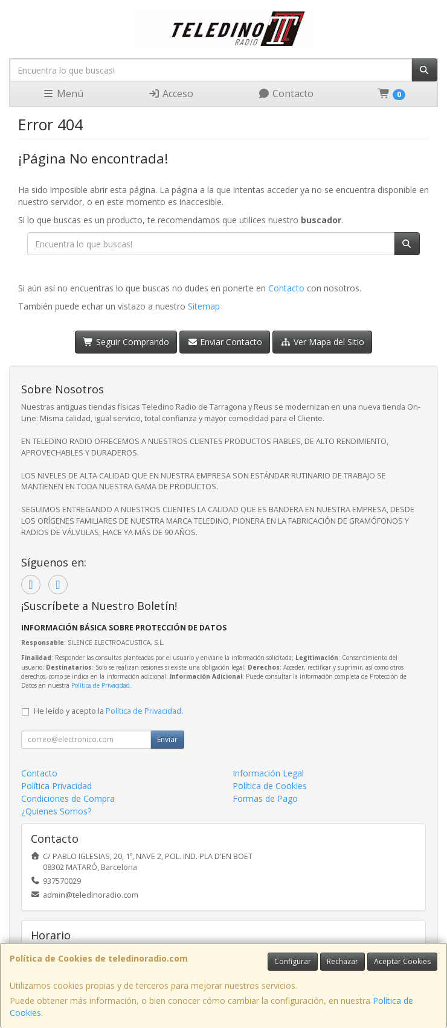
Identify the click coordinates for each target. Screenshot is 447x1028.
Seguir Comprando (126, 341)
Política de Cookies (270, 786)
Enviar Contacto (225, 341)
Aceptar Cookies (402, 961)
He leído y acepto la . (108, 711)
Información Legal (268, 773)
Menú (62, 93)
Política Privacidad (56, 786)
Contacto (286, 93)
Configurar (292, 961)
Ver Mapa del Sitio (322, 341)
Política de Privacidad (100, 685)
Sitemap (204, 306)
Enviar (167, 739)
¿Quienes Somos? (56, 811)
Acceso (170, 93)
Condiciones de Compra (68, 798)
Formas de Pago (265, 798)
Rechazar (342, 961)
